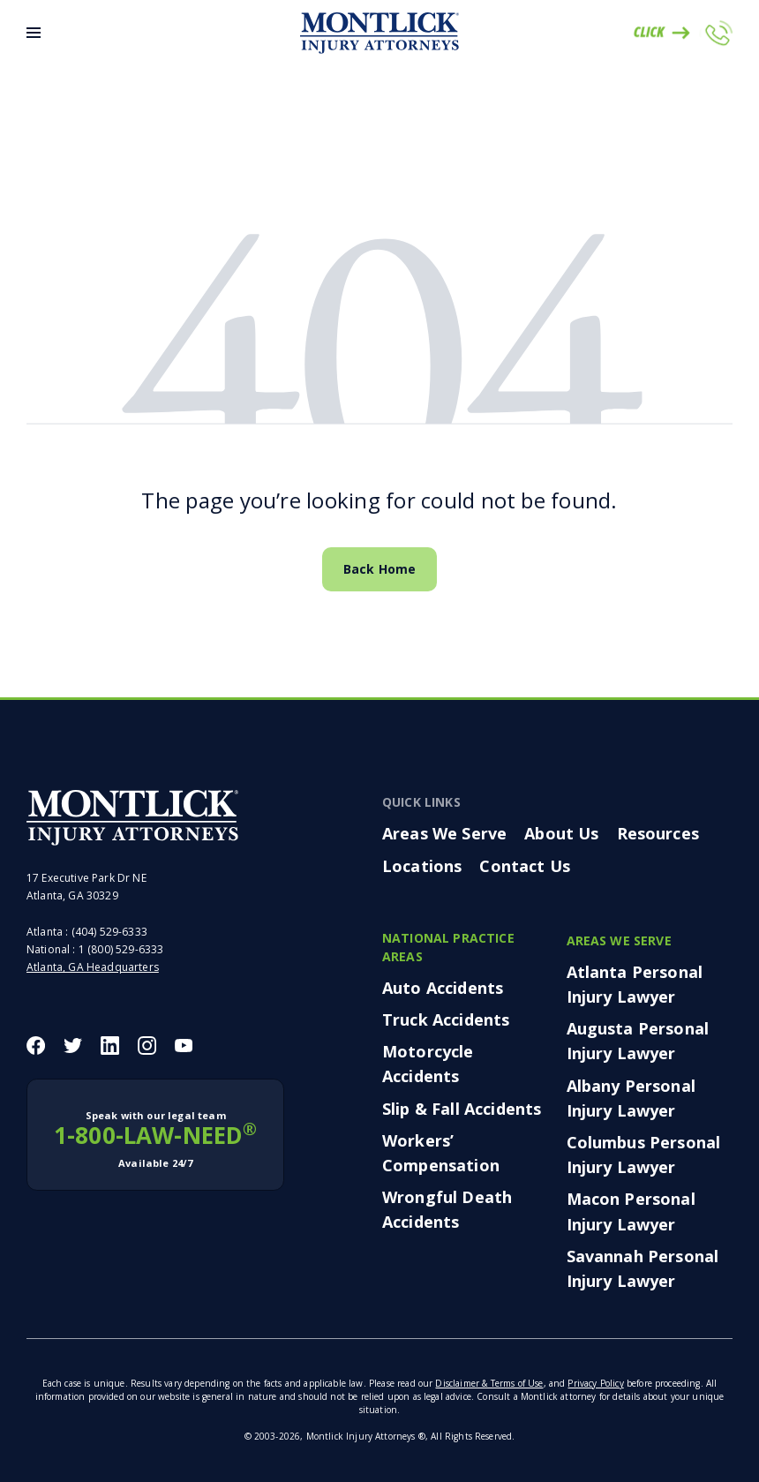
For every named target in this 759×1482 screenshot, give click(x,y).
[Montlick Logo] (379, 33)
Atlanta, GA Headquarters (92, 966)
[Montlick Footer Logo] (132, 817)
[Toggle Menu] (33, 33)
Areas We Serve (444, 833)
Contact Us (524, 865)
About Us (561, 833)
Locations (422, 865)
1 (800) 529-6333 (121, 949)
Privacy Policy (595, 1383)
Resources (658, 833)
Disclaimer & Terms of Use (489, 1383)
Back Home (379, 568)
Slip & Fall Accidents (461, 1108)
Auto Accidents (442, 987)
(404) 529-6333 (109, 931)
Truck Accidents (445, 1019)
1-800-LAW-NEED (155, 1139)
